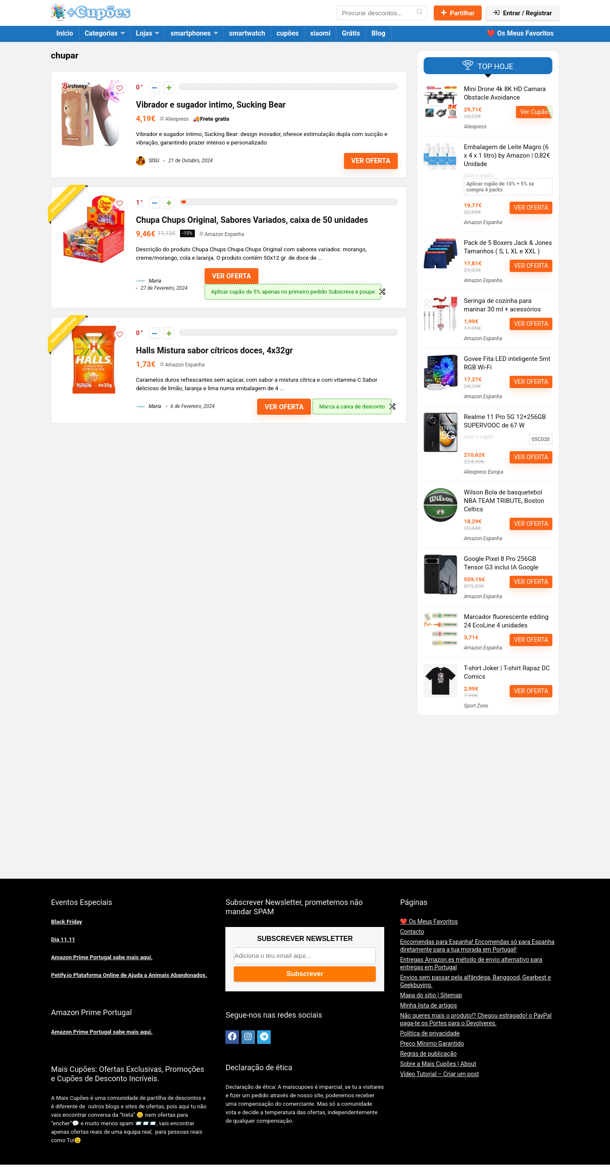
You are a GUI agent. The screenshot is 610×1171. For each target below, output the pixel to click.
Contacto (412, 931)
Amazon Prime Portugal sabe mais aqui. (102, 957)
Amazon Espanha (224, 234)
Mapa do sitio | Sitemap (431, 995)
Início (64, 33)
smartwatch (247, 33)
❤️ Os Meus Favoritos (520, 33)
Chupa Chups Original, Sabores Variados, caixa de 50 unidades (252, 220)
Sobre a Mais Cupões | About (438, 1063)
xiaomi (320, 33)
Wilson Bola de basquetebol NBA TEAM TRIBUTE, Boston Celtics (504, 500)
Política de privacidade (430, 1033)
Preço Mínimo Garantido (432, 1043)
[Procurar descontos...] (419, 13)
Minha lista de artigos (428, 1005)
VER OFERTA (370, 161)
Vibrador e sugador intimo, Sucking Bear (211, 105)
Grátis (351, 33)
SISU (147, 161)
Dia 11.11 (63, 939)
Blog (378, 33)
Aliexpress (177, 119)
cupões (288, 33)
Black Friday (66, 921)
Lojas (144, 33)
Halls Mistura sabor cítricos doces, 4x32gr (214, 350)
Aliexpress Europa (483, 472)
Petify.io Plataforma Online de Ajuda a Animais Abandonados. (129, 975)
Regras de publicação (428, 1053)
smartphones (190, 33)
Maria (148, 281)
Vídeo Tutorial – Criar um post (439, 1074)
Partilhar (457, 13)
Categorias (101, 33)
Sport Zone (476, 706)
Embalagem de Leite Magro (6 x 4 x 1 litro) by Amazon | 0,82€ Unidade (507, 155)
